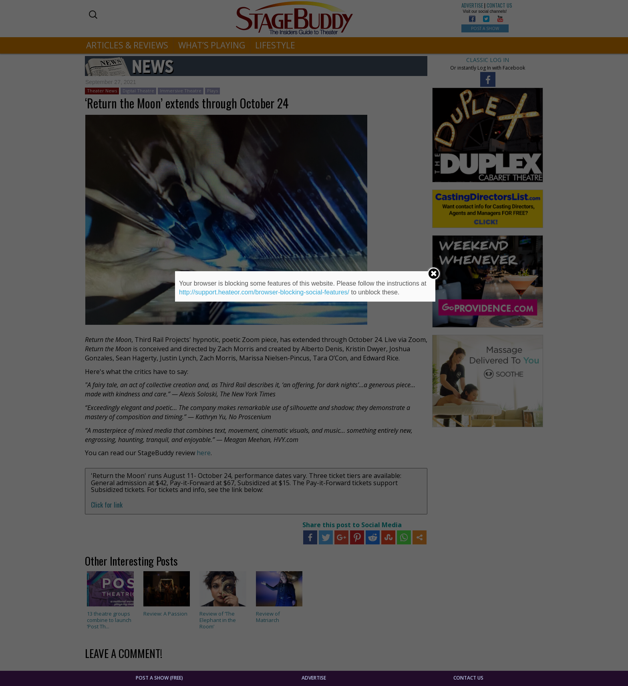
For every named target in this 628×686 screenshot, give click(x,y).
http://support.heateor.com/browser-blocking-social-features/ (264, 292)
